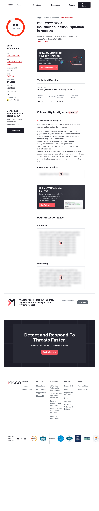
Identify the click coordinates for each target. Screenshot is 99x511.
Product (21, 5)
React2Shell (68, 386)
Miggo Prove (41, 389)
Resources (56, 5)
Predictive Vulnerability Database (69, 407)
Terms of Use (83, 386)
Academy (67, 401)
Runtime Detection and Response (55, 403)
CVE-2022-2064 (13, 56)
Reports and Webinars (68, 394)
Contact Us (15, 131)
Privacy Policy (83, 389)
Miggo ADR (40, 396)
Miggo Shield (41, 393)
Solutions (38, 5)
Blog (66, 389)
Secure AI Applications (54, 417)
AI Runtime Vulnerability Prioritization (55, 388)
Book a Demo (84, 5)
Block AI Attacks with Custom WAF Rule (56, 411)
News (66, 398)
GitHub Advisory (44, 41)
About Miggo (27, 389)
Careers (25, 386)
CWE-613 (10, 76)
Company (72, 5)
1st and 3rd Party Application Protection (56, 396)
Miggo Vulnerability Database (48, 18)
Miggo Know (40, 386)
